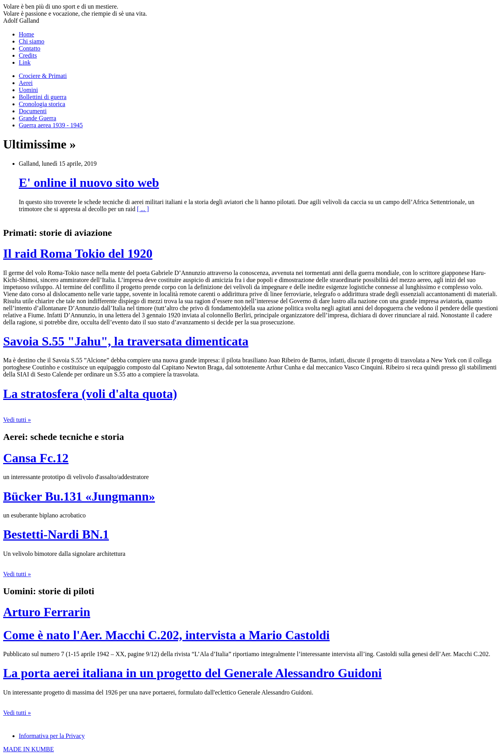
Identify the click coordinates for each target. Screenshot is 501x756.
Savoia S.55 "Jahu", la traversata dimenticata (126, 341)
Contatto (29, 48)
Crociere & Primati (43, 75)
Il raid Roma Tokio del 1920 (77, 253)
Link (25, 62)
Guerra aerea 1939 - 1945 (51, 125)
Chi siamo (31, 41)
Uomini (28, 90)
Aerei (26, 83)
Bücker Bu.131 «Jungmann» (79, 496)
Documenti (33, 111)
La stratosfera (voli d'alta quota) (90, 394)
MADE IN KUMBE (28, 749)
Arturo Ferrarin (46, 612)
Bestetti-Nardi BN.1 (56, 534)
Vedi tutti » (17, 419)
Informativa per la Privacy (52, 735)
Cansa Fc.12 (35, 458)
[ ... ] (143, 209)
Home (26, 34)
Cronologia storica (42, 104)
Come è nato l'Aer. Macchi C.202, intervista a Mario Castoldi (166, 635)
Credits (28, 55)
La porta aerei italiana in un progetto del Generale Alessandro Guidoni (192, 673)
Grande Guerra (37, 118)
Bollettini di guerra (43, 97)
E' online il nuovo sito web (89, 182)
